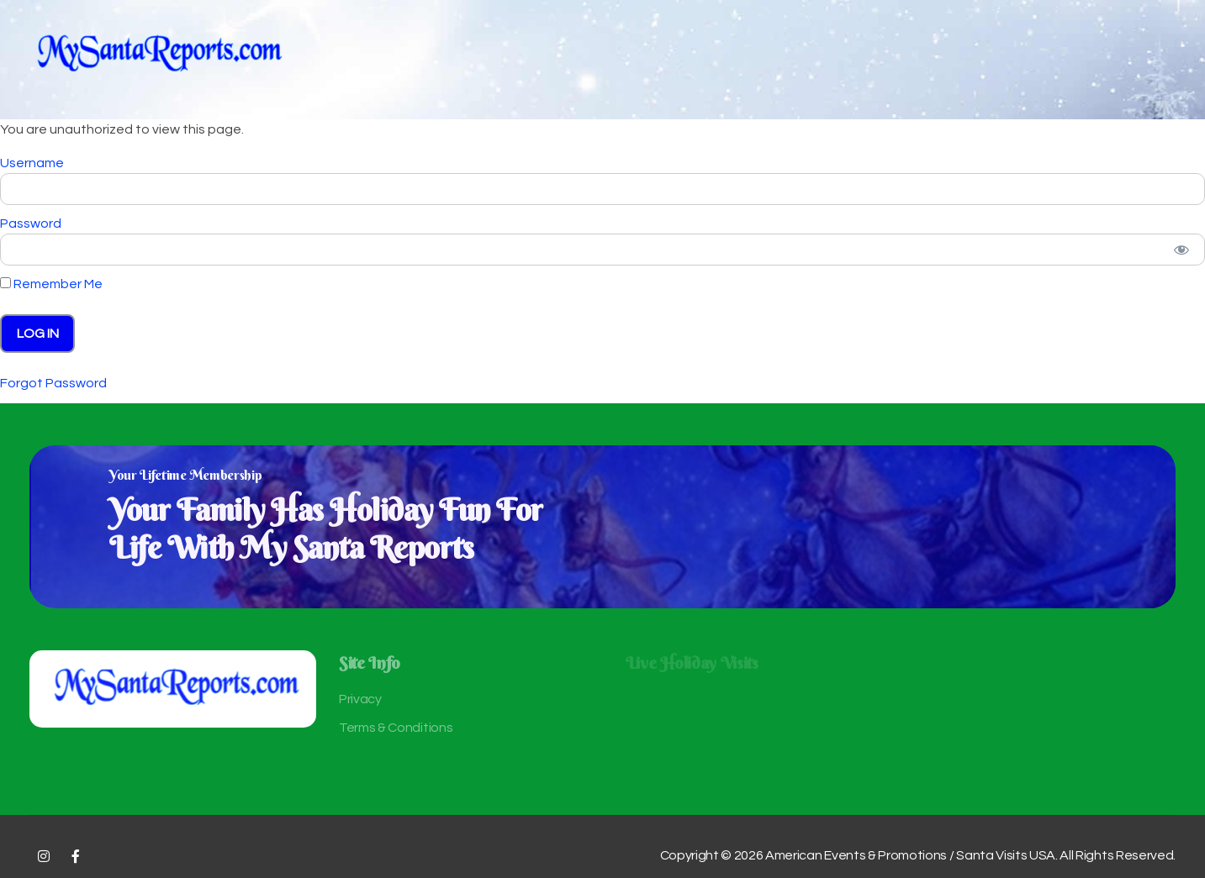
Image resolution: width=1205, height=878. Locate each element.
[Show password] (1181, 250)
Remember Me (51, 284)
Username (32, 163)
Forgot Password (53, 383)
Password (30, 223)
